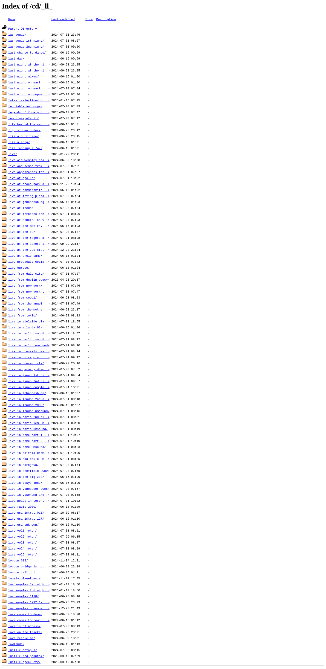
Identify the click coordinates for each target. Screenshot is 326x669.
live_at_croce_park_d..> (28, 184)
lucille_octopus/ (22, 650)
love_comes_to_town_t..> (28, 620)
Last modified (63, 19)
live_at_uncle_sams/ (25, 255)
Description (106, 19)
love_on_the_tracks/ (25, 632)
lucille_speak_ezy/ (24, 662)
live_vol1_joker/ (22, 530)
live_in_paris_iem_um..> (28, 423)
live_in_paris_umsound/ (28, 429)
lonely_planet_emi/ (24, 578)
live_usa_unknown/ (23, 524)
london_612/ (18, 560)
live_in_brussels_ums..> (28, 351)
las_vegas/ (17, 34)
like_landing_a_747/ (25, 148)
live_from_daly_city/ (26, 273)
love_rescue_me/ (21, 638)
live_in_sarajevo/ (23, 465)
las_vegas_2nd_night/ (26, 46)
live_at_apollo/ (21, 178)
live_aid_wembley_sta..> (28, 160)
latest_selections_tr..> (28, 100)
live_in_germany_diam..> (28, 369)
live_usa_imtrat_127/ (26, 518)
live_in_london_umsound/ (28, 411)
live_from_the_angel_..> (28, 303)
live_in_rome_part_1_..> (28, 435)
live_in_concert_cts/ (26, 363)
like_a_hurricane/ (23, 136)
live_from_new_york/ (25, 285)
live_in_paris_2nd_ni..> (28, 417)
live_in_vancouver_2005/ (28, 489)
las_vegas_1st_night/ (26, 40)
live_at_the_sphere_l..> (28, 244)
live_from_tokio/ (22, 315)
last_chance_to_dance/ (27, 52)
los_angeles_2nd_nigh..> (28, 590)
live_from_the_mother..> (28, 309)
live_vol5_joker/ (22, 554)
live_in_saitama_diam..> (28, 453)
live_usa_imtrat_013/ (26, 512)
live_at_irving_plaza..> (28, 196)
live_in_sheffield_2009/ (28, 471)
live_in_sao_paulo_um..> (28, 459)
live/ (12, 154)
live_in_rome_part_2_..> (28, 441)
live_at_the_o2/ (21, 232)
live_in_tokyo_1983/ (25, 483)
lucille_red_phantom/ (26, 656)
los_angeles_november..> (28, 608)
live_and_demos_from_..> (28, 166)
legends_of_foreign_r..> (28, 112)
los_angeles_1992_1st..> (28, 602)
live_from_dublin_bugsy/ (28, 279)
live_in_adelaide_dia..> (28, 321)
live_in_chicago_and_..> (28, 357)
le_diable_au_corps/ (25, 106)
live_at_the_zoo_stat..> (28, 250)
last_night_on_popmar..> (28, 94)
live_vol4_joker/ (22, 548)
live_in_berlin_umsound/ (28, 345)
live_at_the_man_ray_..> (28, 226)
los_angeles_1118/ (23, 596)
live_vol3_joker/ (22, 542)
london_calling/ (21, 572)
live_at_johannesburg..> (28, 202)
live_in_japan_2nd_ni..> (28, 381)
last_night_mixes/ (23, 76)
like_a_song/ (19, 142)
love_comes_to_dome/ (25, 614)
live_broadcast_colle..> (28, 261)
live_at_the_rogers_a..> (28, 238)
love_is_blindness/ (24, 626)
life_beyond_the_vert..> (28, 124)
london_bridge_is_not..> (28, 566)
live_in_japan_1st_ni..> (28, 375)
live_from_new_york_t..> (28, 291)
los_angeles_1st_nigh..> (28, 584)
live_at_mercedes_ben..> (28, 214)
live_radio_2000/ (22, 506)
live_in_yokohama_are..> (28, 494)
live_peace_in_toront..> (28, 500)
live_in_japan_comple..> (28, 387)
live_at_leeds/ (20, 208)
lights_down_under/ (24, 130)
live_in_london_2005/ (26, 405)
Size (88, 19)
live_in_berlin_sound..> (28, 333)
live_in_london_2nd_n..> (28, 399)
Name (11, 19)
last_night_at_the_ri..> (28, 64)
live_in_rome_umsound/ (27, 447)
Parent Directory (22, 28)
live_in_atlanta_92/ (25, 327)
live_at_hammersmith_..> (28, 190)
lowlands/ (16, 644)
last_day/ (16, 58)
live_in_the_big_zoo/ (26, 477)
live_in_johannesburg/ (27, 393)
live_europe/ (19, 267)
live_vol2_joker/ (22, 536)
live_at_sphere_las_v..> (28, 220)
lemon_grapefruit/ (23, 118)
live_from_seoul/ (22, 297)
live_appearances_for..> (28, 172)
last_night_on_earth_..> (28, 82)
